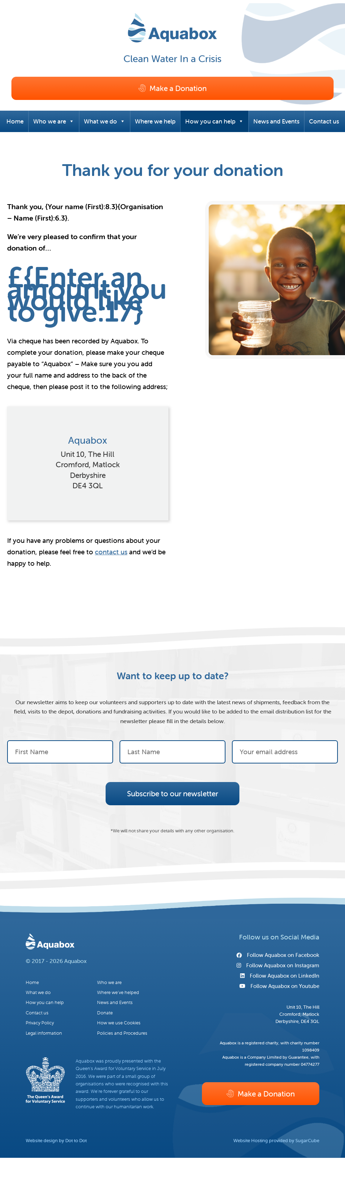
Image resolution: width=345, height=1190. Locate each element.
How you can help (214, 121)
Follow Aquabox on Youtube (279, 986)
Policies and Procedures (122, 1033)
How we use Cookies (119, 1023)
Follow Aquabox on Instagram (278, 965)
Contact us (324, 121)
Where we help (155, 121)
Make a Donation (172, 88)
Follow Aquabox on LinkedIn (279, 975)
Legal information (44, 1033)
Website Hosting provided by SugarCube (276, 1141)
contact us (111, 552)
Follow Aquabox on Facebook (278, 955)
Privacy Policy (40, 1023)
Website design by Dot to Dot (56, 1141)
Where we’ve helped (118, 992)
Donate (105, 1013)
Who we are (53, 121)
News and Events (276, 121)
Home (15, 121)
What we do (104, 121)
